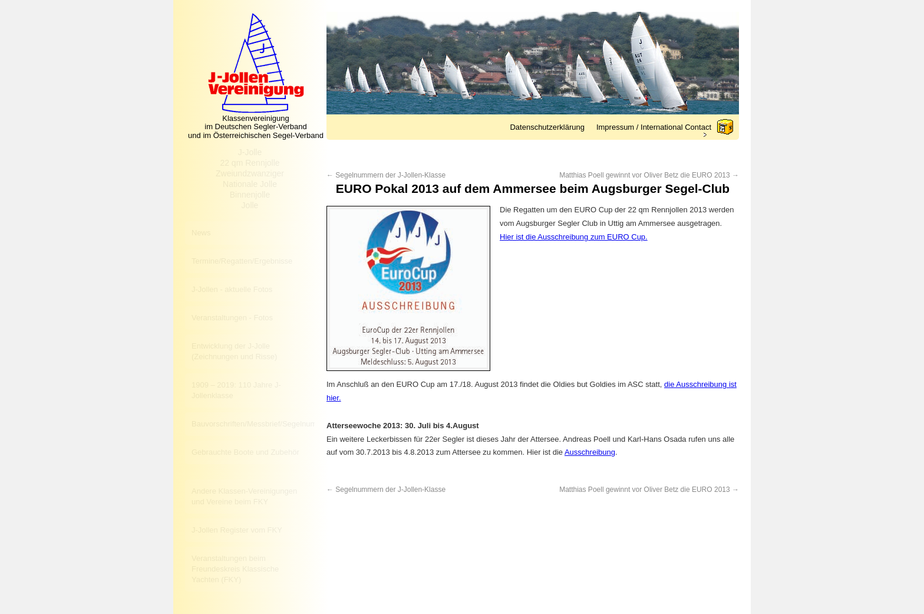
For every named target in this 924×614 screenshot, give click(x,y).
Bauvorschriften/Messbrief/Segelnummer (253, 423)
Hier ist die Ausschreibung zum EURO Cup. (574, 236)
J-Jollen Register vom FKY (237, 530)
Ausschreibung (590, 452)
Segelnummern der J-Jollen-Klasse (386, 175)
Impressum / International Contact (653, 127)
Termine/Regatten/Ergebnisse (242, 261)
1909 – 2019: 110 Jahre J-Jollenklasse (236, 390)
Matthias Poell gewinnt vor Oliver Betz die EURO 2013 (649, 175)
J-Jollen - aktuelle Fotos (232, 289)
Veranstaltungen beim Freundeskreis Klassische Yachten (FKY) (235, 569)
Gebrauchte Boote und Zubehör (245, 452)
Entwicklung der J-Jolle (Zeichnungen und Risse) (234, 351)
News (201, 232)
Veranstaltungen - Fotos (232, 317)
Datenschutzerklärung (547, 127)
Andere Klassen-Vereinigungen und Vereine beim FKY (244, 496)
